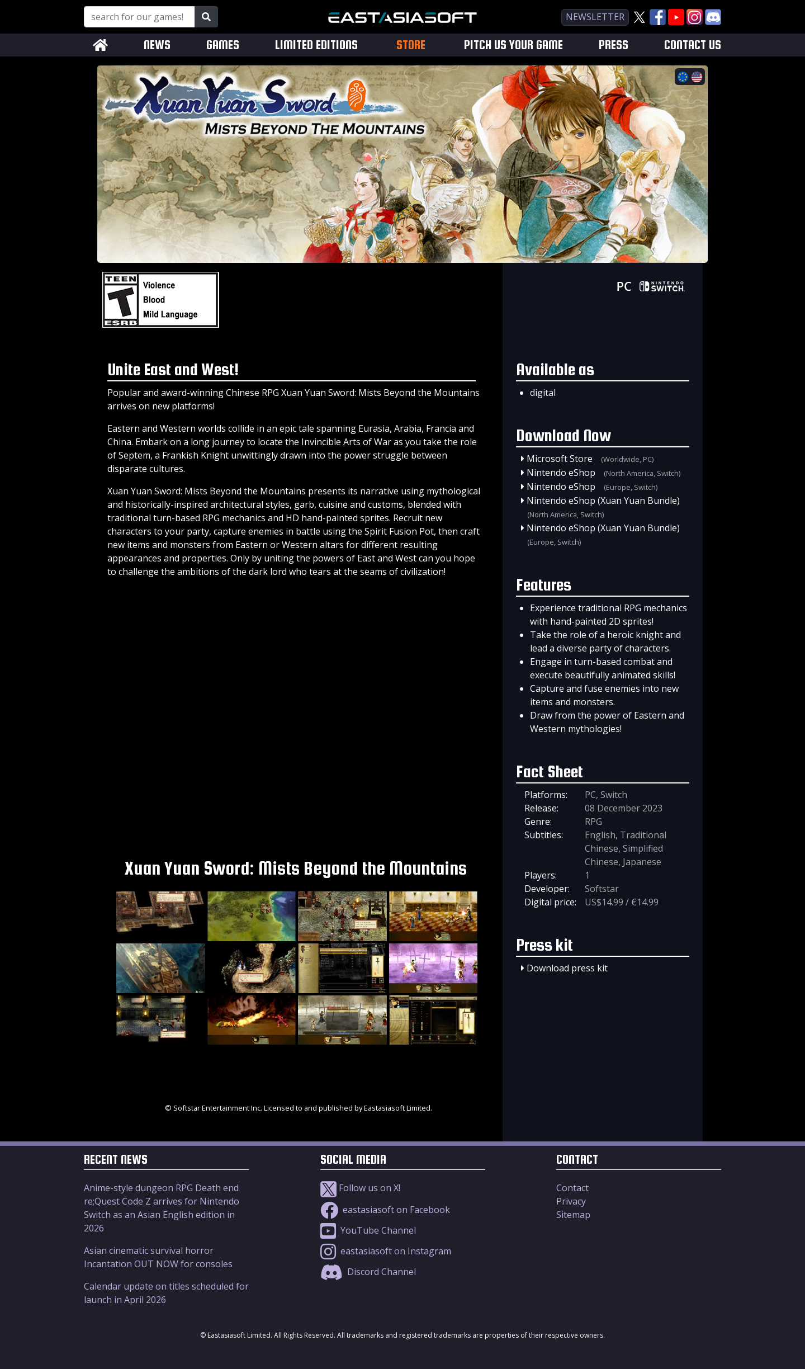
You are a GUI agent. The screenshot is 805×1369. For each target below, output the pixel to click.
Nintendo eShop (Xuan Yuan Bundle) (603, 500)
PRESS (613, 45)
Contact (572, 1188)
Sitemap (573, 1215)
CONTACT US (692, 45)
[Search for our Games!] (139, 16)
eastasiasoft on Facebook (385, 1209)
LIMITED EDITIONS (316, 45)
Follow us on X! (360, 1188)
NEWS (157, 45)
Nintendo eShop (561, 472)
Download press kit (567, 968)
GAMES (222, 45)
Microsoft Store (560, 458)
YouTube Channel (368, 1230)
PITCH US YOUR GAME (513, 45)
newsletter (595, 17)
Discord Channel (368, 1272)
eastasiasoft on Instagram (385, 1251)
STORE (410, 44)
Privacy (571, 1201)
